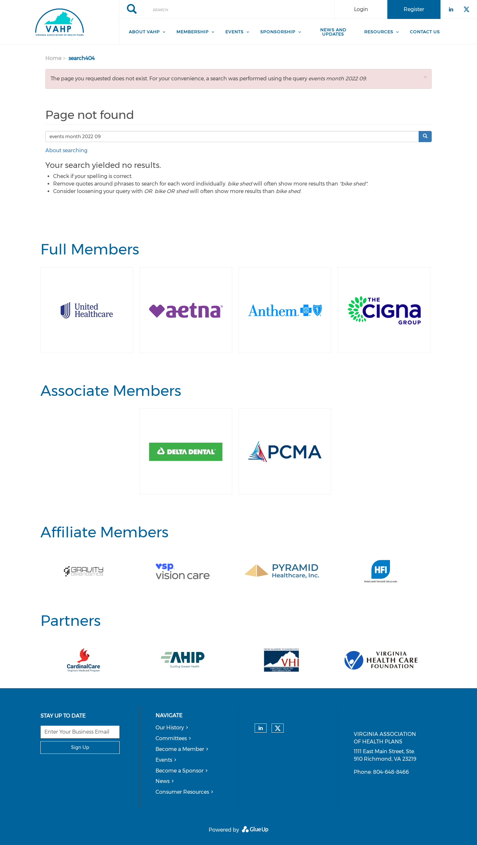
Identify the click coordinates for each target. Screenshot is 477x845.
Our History (170, 727)
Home (53, 58)
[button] (425, 76)
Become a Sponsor (179, 771)
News (163, 781)
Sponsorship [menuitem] (277, 31)
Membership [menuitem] (192, 31)
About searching (66, 150)
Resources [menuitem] (378, 31)
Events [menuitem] (234, 31)
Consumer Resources (182, 792)
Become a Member (180, 749)
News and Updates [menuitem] (333, 32)
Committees (171, 738)
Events (164, 760)
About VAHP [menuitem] (144, 31)
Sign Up (80, 747)
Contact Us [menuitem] (425, 31)
